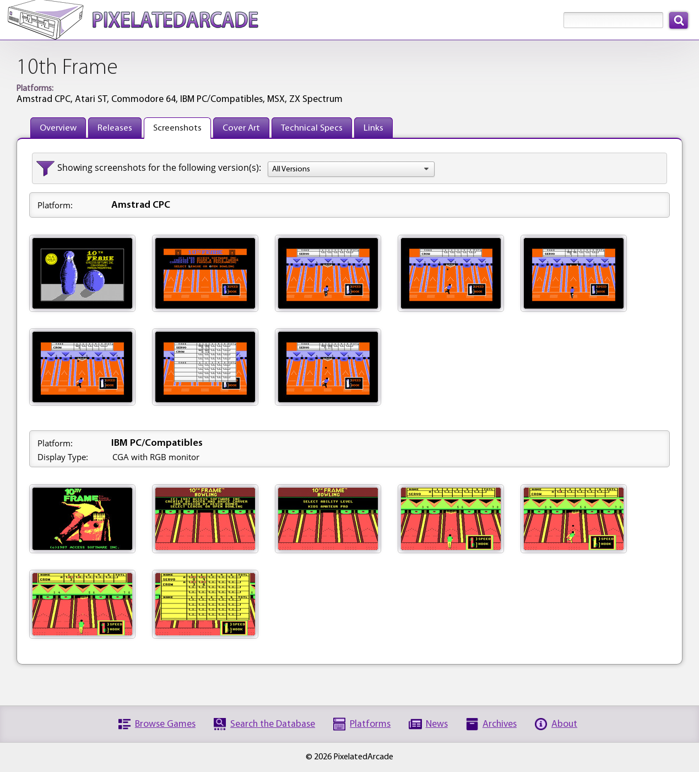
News (437, 724)
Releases (114, 128)
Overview (58, 128)
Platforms (370, 724)
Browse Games (165, 724)
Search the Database (272, 724)
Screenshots (177, 128)
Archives (500, 724)
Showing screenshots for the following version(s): (159, 167)
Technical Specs (312, 128)
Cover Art (241, 128)
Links (373, 128)
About (564, 724)
